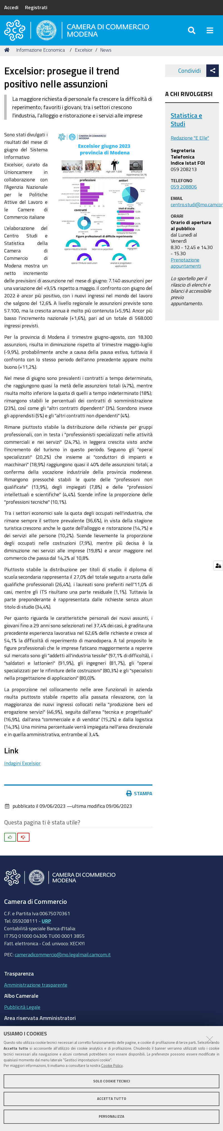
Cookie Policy (112, 1065)
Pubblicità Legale (22, 1013)
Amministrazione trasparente (35, 991)
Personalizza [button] (111, 1116)
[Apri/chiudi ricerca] (191, 33)
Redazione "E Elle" (190, 144)
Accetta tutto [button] (111, 1098)
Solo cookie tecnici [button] (111, 1081)
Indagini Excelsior (22, 769)
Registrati (36, 7)
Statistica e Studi (186, 126)
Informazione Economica (40, 56)
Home (7, 56)
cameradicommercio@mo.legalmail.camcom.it (63, 960)
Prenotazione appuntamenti (186, 269)
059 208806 (184, 193)
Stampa (140, 800)
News (106, 56)
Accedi (11, 7)
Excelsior (83, 56)
